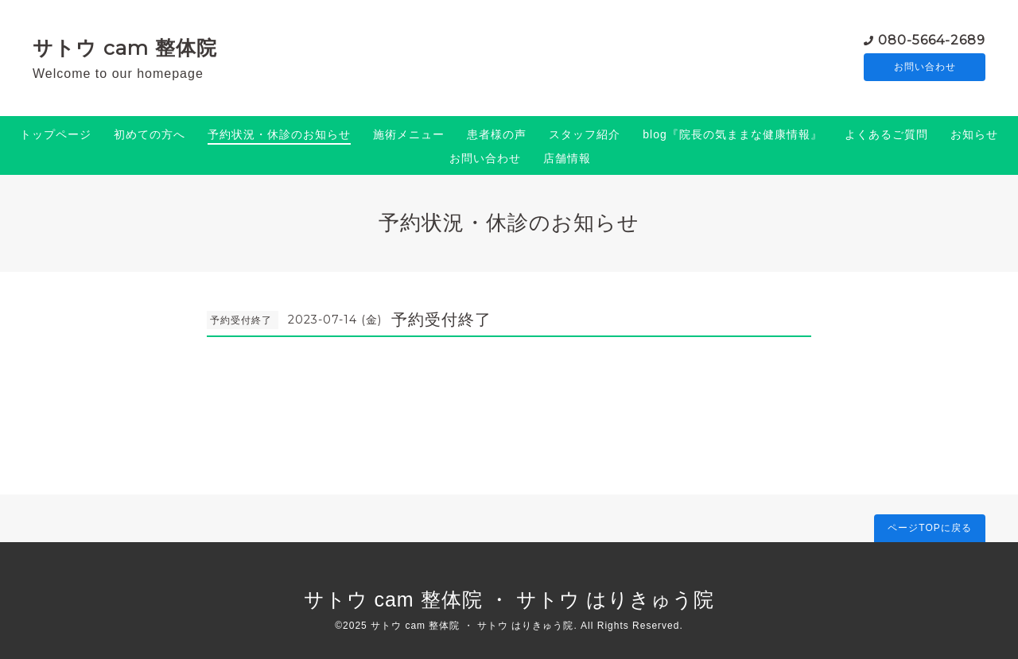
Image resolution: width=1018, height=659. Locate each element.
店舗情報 (567, 158)
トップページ (55, 134)
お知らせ (974, 134)
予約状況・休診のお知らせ (279, 134)
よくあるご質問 (886, 134)
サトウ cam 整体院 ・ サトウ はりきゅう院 (509, 599)
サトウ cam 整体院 (125, 48)
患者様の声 (496, 134)
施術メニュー (409, 134)
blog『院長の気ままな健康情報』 (732, 134)
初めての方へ (149, 134)
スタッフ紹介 (584, 134)
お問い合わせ (925, 67)
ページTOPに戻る (929, 527)
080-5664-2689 (931, 39)
